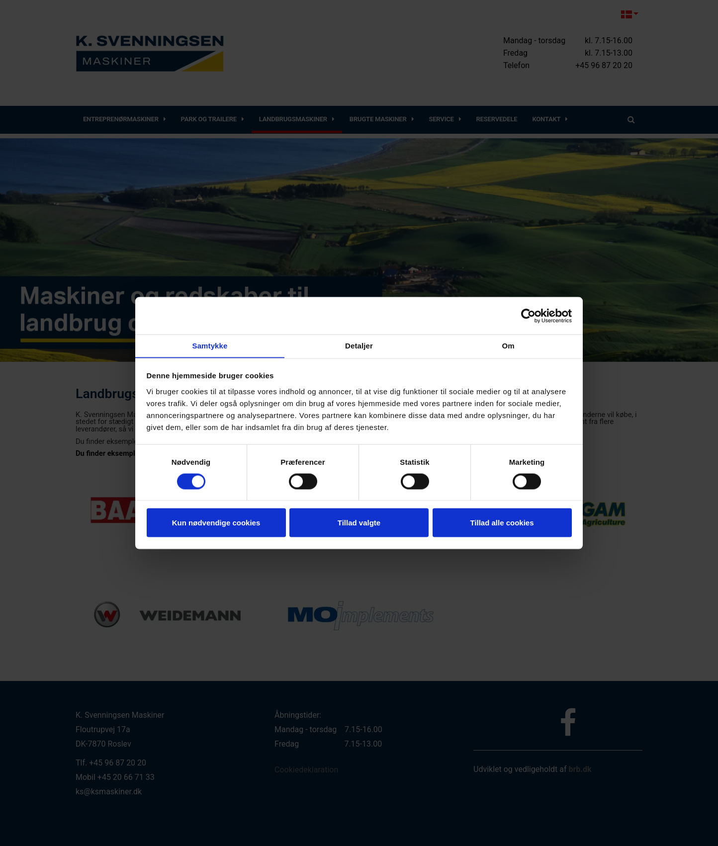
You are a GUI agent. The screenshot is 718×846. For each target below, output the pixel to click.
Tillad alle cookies (502, 522)
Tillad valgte (359, 522)
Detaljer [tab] (359, 345)
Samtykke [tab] (210, 345)
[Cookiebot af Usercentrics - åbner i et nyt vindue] (528, 315)
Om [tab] (508, 345)
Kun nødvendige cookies (216, 522)
